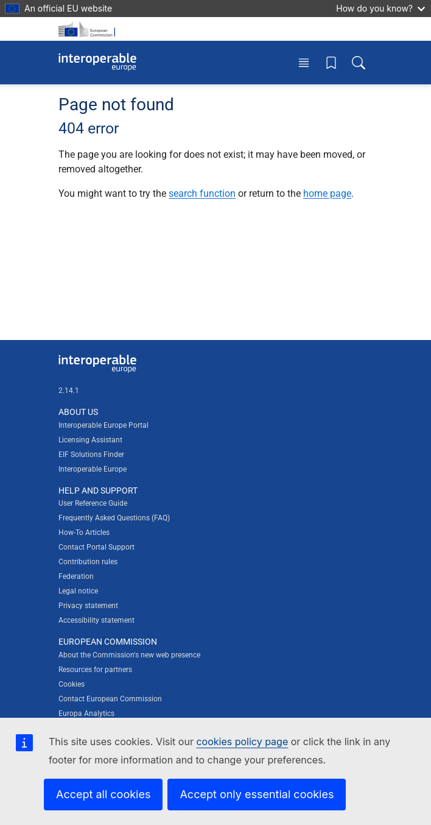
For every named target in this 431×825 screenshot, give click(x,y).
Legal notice (78, 591)
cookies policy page (242, 741)
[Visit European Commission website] (88, 29)
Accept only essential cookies (257, 794)
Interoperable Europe (92, 469)
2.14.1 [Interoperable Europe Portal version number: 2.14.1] (68, 390)
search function (202, 193)
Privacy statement (88, 605)
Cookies (71, 684)
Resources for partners (95, 669)
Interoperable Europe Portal (103, 425)
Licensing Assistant (90, 440)
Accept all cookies (103, 794)
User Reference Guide (92, 503)
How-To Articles (84, 532)
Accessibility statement (96, 620)
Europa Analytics (86, 713)
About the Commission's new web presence (129, 655)
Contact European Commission (110, 699)
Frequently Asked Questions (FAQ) (114, 518)
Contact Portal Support (96, 547)
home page (327, 193)
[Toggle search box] (359, 62)
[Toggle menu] (304, 62)
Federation (76, 576)
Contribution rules (87, 562)
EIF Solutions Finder (91, 454)
